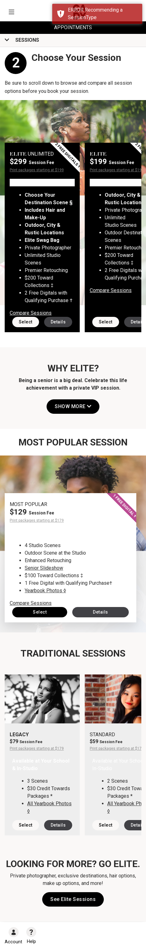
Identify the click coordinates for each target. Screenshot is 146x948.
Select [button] (26, 321)
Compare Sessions (31, 313)
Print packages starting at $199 (37, 170)
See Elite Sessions (73, 899)
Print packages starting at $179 (37, 520)
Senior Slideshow (44, 568)
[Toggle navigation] (11, 12)
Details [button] (58, 321)
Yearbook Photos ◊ (45, 591)
